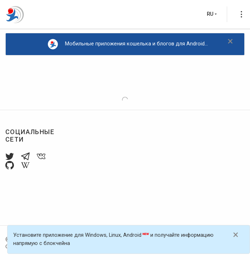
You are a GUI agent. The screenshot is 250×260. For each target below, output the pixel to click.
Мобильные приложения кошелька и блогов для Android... (128, 44)
